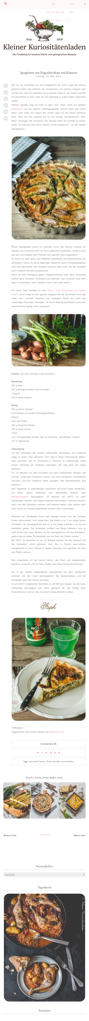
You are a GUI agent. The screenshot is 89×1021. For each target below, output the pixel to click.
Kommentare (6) (49, 744)
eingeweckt (17, 109)
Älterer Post (79, 835)
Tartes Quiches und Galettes (60, 762)
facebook (49, 13)
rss (67, 20)
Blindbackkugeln (19, 497)
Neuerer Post (10, 835)
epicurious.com (56, 732)
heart (62, 13)
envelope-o (72, 5)
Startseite (45, 834)
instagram (53, 5)
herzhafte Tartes (37, 762)
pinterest (58, 13)
